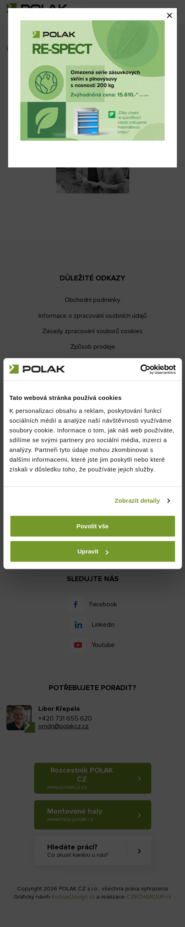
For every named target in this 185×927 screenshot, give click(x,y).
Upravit (92, 551)
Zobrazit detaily (137, 500)
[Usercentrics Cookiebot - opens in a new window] (140, 369)
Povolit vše (92, 526)
